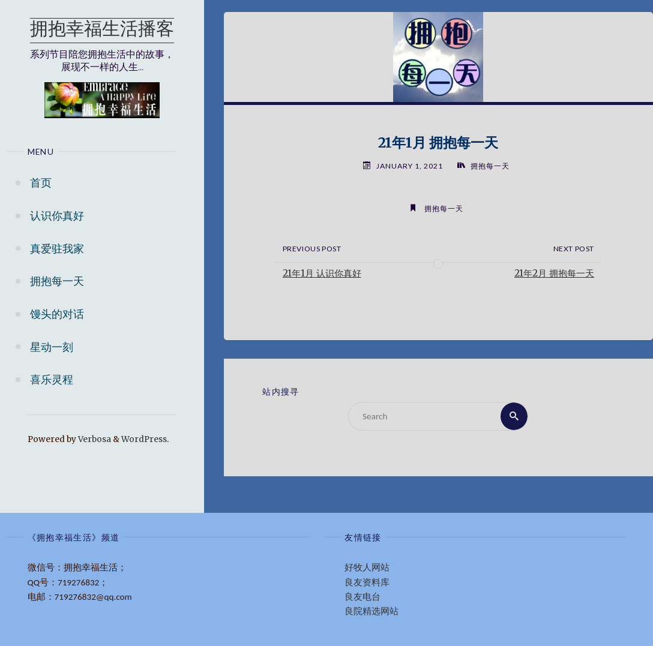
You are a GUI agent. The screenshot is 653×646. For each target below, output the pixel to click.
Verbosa (93, 439)
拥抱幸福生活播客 (102, 30)
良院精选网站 (372, 611)
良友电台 (363, 596)
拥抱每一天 (490, 165)
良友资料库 (367, 582)
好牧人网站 (367, 567)
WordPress (144, 439)
